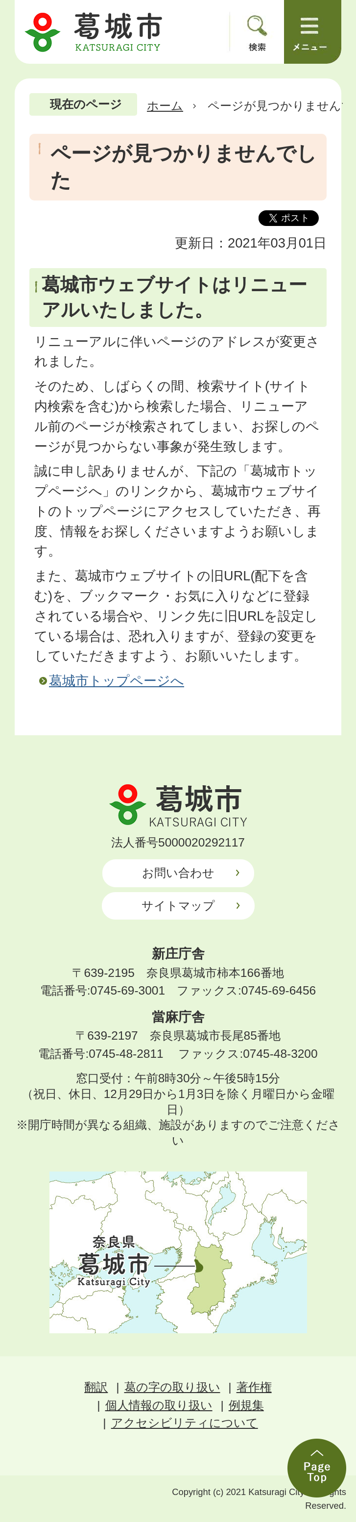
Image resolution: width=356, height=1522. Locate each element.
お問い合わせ (178, 872)
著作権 (254, 1387)
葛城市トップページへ (116, 680)
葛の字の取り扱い (172, 1387)
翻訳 (96, 1387)
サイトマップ (178, 905)
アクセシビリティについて (184, 1422)
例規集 (246, 1405)
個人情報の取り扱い (159, 1405)
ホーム (165, 105)
